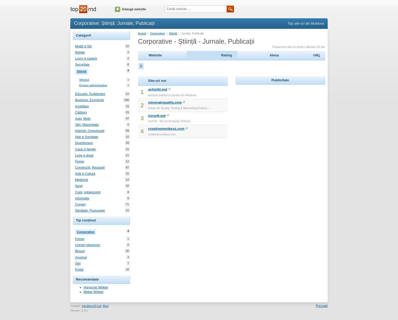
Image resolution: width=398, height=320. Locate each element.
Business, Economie (89, 100)
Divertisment (84, 143)
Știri (78, 263)
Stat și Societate (86, 137)
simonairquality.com (165, 102)
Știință (82, 71)
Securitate (82, 65)
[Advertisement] (280, 119)
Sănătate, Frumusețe (90, 210)
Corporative (86, 231)
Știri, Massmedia (87, 125)
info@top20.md (91, 306)
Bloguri (80, 251)
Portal (79, 270)
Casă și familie (85, 149)
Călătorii (81, 112)
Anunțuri (81, 257)
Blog (106, 306)
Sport (79, 186)
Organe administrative (93, 85)
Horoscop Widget (96, 287)
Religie (80, 52)
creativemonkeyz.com (166, 129)
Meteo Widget (93, 292)
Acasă (142, 33)
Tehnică (84, 80)
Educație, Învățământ (90, 94)
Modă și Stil (83, 46)
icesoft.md (157, 116)
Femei (79, 161)
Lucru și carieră (86, 58)
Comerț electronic (87, 245)
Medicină (81, 180)
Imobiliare (82, 106)
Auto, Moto (82, 119)
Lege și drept (84, 155)
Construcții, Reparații (90, 168)
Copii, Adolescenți (87, 192)
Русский (322, 306)
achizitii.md (157, 89)
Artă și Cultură (85, 174)
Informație (82, 198)
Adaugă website (130, 9)
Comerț (80, 204)
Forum (79, 239)
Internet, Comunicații (89, 131)
